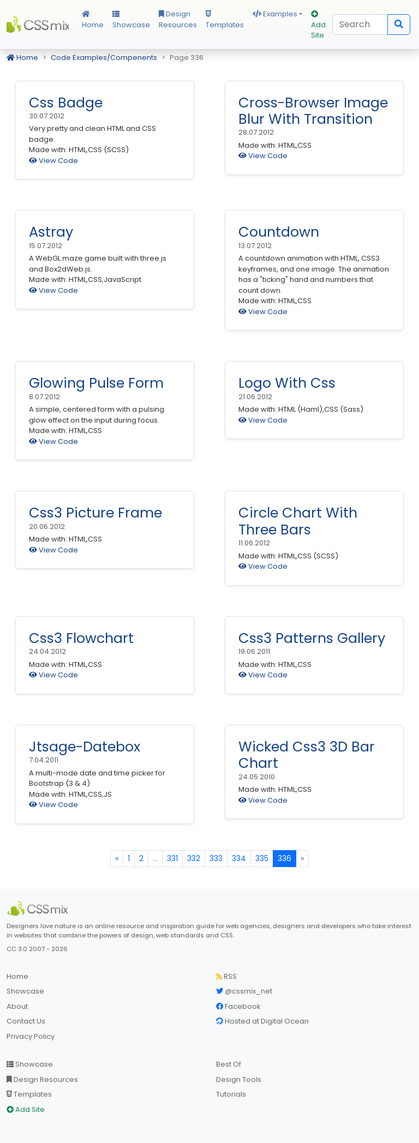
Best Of (228, 1064)
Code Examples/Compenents (104, 57)
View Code (53, 160)
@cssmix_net (244, 991)
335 (261, 858)
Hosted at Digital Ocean (262, 1021)
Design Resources (178, 19)
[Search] (360, 24)
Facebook (238, 1006)
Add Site (318, 25)
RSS (226, 976)
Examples (275, 14)
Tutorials (231, 1094)
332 (193, 858)
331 (172, 858)
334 (239, 858)
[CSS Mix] (39, 908)
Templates (225, 20)
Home (93, 20)
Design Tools (238, 1079)
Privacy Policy (31, 1036)
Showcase (131, 20)
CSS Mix (38, 24)
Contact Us (26, 1021)
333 (216, 858)
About (17, 1006)
